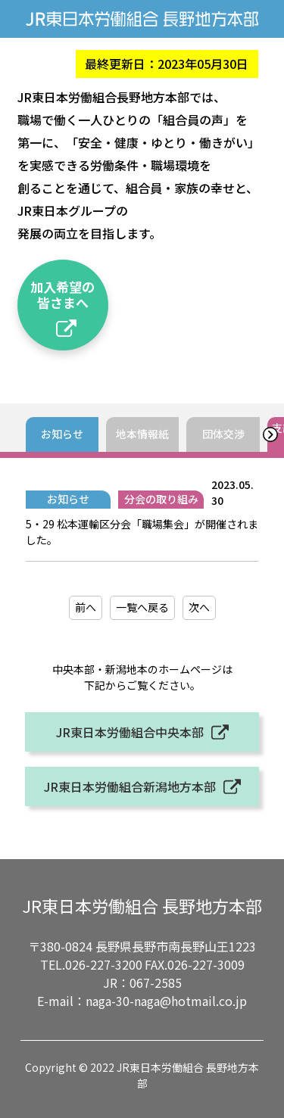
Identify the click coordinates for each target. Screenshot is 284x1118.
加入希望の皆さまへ (62, 294)
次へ (199, 607)
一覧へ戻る (142, 607)
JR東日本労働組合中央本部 (130, 732)
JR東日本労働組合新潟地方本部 (130, 786)
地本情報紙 (142, 433)
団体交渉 (223, 433)
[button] (270, 434)
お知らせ (62, 433)
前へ (85, 607)
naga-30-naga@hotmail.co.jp (166, 1001)
